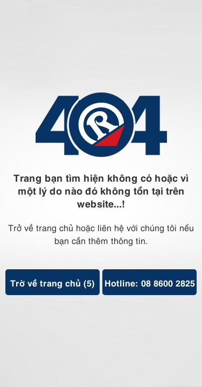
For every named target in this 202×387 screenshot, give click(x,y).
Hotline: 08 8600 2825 (150, 282)
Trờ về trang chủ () (52, 282)
